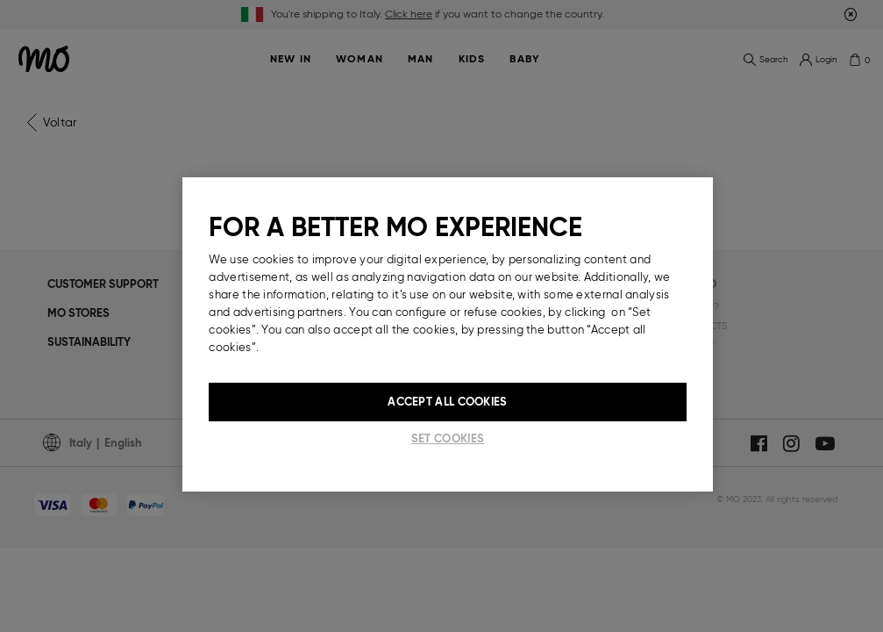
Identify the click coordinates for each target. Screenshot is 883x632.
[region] (447, 334)
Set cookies (447, 438)
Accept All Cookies (447, 401)
